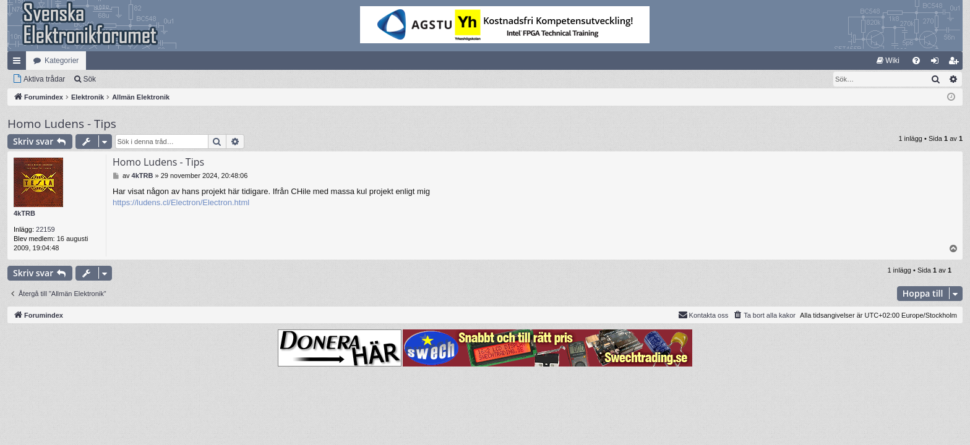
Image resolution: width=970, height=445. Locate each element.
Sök (89, 79)
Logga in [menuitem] (937, 63)
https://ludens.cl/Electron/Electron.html (181, 202)
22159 (45, 229)
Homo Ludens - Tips (61, 124)
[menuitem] (888, 60)
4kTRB (24, 213)
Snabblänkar (19, 63)
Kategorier (62, 60)
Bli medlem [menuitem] (956, 63)
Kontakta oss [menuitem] (703, 314)
